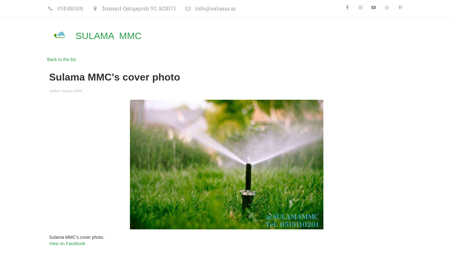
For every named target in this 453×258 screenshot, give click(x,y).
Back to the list (61, 59)
